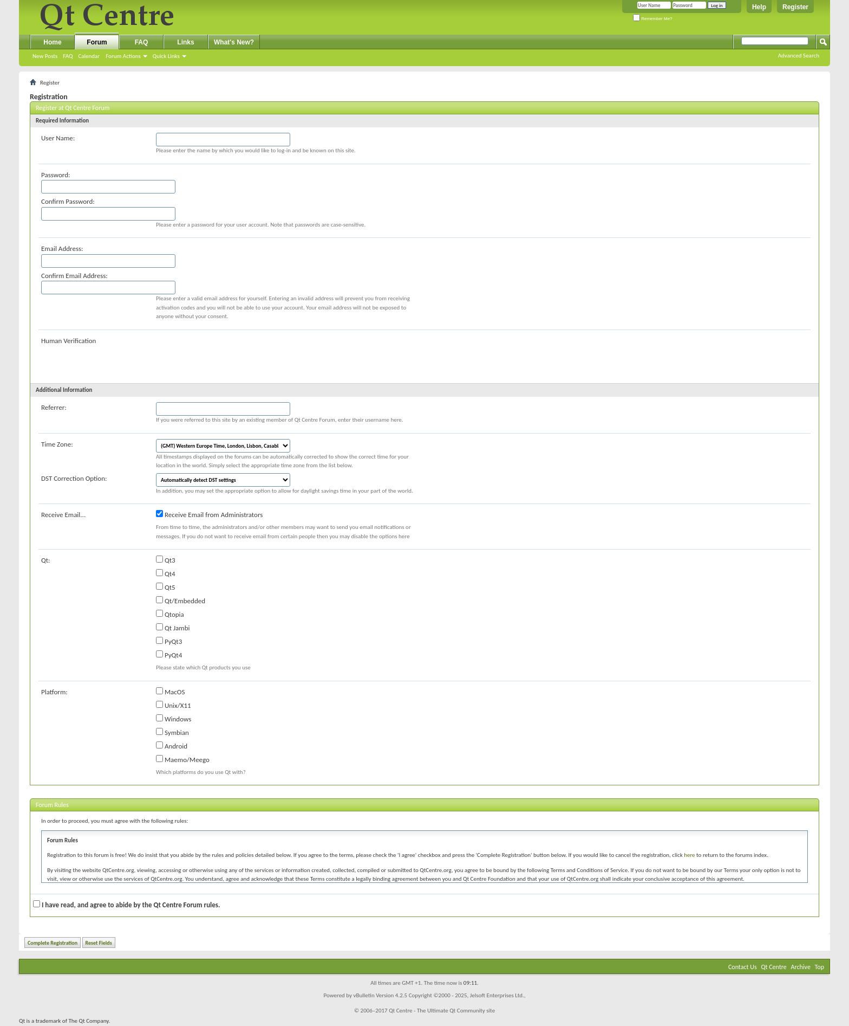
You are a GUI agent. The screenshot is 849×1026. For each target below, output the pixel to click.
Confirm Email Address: (74, 276)
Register (795, 7)
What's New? (234, 42)
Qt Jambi (173, 627)
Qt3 (165, 560)
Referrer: (54, 407)
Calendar (89, 56)
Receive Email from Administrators (209, 514)
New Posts (44, 56)
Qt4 (165, 573)
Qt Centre (773, 967)
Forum (97, 42)
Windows (173, 718)
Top (819, 967)
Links (185, 42)
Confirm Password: (68, 201)
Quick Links (166, 56)
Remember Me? (652, 18)
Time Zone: (57, 444)
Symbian (172, 732)
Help (759, 7)
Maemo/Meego (183, 759)
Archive (801, 967)
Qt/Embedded (180, 600)
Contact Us (742, 967)
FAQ (68, 56)
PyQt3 (169, 641)
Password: (55, 175)
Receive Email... (63, 515)
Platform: (54, 692)
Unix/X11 (173, 705)
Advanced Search (798, 55)
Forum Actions (123, 56)
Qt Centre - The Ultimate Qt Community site (442, 1010)
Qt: (45, 560)
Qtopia (170, 614)
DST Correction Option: (74, 478)
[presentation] (238, 356)
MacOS (170, 691)
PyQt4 (169, 654)
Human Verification (68, 341)
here (689, 855)
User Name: (58, 138)
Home (52, 42)
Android (171, 745)
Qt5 (165, 587)
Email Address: (62, 248)
